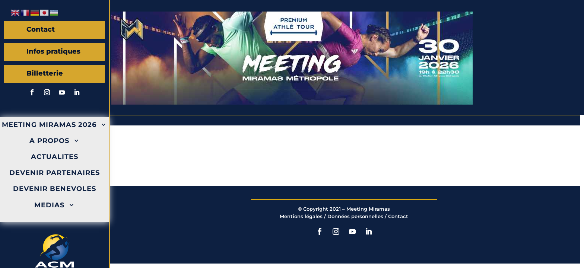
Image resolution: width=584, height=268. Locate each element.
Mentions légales (301, 216)
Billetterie (44, 73)
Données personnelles (355, 216)
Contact (398, 216)
